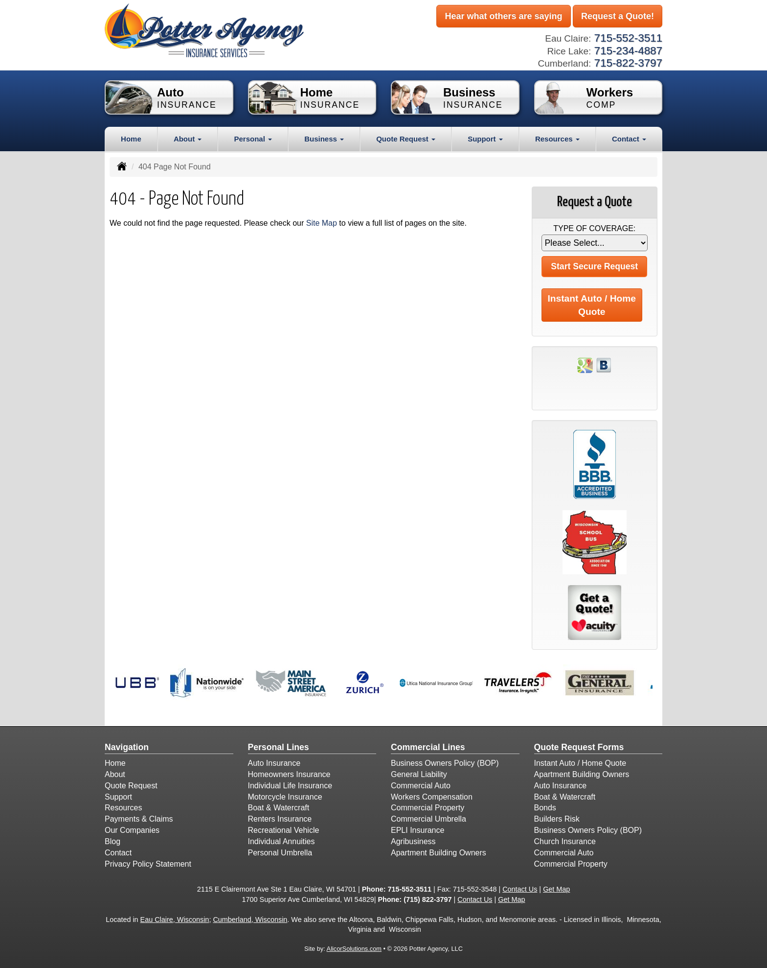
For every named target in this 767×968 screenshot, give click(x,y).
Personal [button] (253, 139)
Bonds (545, 807)
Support (118, 797)
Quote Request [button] (405, 139)
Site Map (321, 223)
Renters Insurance (280, 819)
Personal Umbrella (280, 853)
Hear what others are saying (503, 16)
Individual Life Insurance (290, 785)
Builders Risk (557, 819)
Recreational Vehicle (283, 830)
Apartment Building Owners (438, 853)
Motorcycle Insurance (285, 797)
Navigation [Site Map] (127, 747)
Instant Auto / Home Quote (592, 305)
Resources (123, 807)
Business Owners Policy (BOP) (445, 763)
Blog (112, 841)
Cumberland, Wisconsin (250, 919)
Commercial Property (427, 807)
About (115, 774)
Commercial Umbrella (428, 819)
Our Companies (132, 830)
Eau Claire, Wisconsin (174, 919)
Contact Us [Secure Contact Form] (519, 889)
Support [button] (485, 139)
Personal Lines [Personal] (278, 747)
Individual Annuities (281, 841)
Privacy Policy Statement (148, 864)
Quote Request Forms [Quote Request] (579, 747)
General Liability (419, 774)
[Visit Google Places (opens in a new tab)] (585, 365)
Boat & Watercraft (279, 807)
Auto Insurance (274, 763)
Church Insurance (565, 841)
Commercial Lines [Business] (428, 747)
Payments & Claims (139, 819)
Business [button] (324, 139)
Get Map (556, 889)
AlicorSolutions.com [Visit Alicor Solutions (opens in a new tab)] (354, 948)
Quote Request (131, 785)
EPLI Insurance (417, 830)
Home (131, 139)
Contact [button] (629, 139)
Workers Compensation (432, 797)
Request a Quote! (617, 16)
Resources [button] (557, 139)
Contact (118, 853)
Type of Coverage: (594, 228)
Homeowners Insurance (289, 774)
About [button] (188, 139)
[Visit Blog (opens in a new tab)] (603, 365)
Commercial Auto (421, 785)
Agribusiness (413, 841)
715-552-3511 (409, 889)
